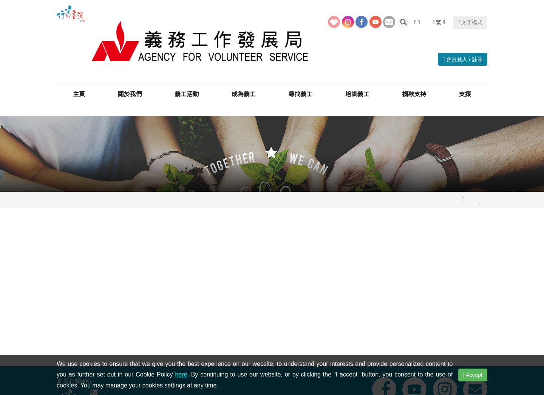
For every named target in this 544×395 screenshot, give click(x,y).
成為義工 (244, 94)
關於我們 (130, 94)
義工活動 (187, 94)
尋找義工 (300, 94)
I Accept (472, 375)
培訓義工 (357, 94)
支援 (465, 94)
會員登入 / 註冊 (462, 59)
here (181, 374)
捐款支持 (414, 94)
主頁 (79, 94)
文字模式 (470, 22)
